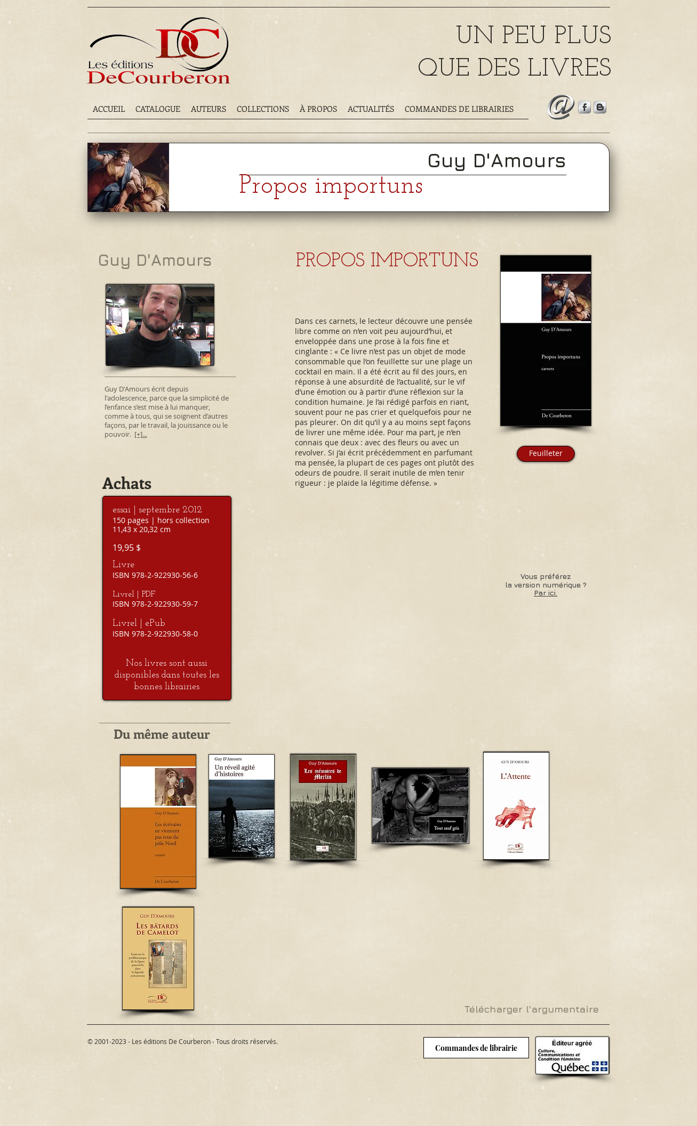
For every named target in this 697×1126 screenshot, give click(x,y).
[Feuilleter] (546, 454)
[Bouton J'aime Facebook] (112, 1056)
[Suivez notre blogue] (600, 107)
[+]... (140, 434)
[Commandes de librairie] (476, 1047)
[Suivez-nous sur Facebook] (584, 107)
